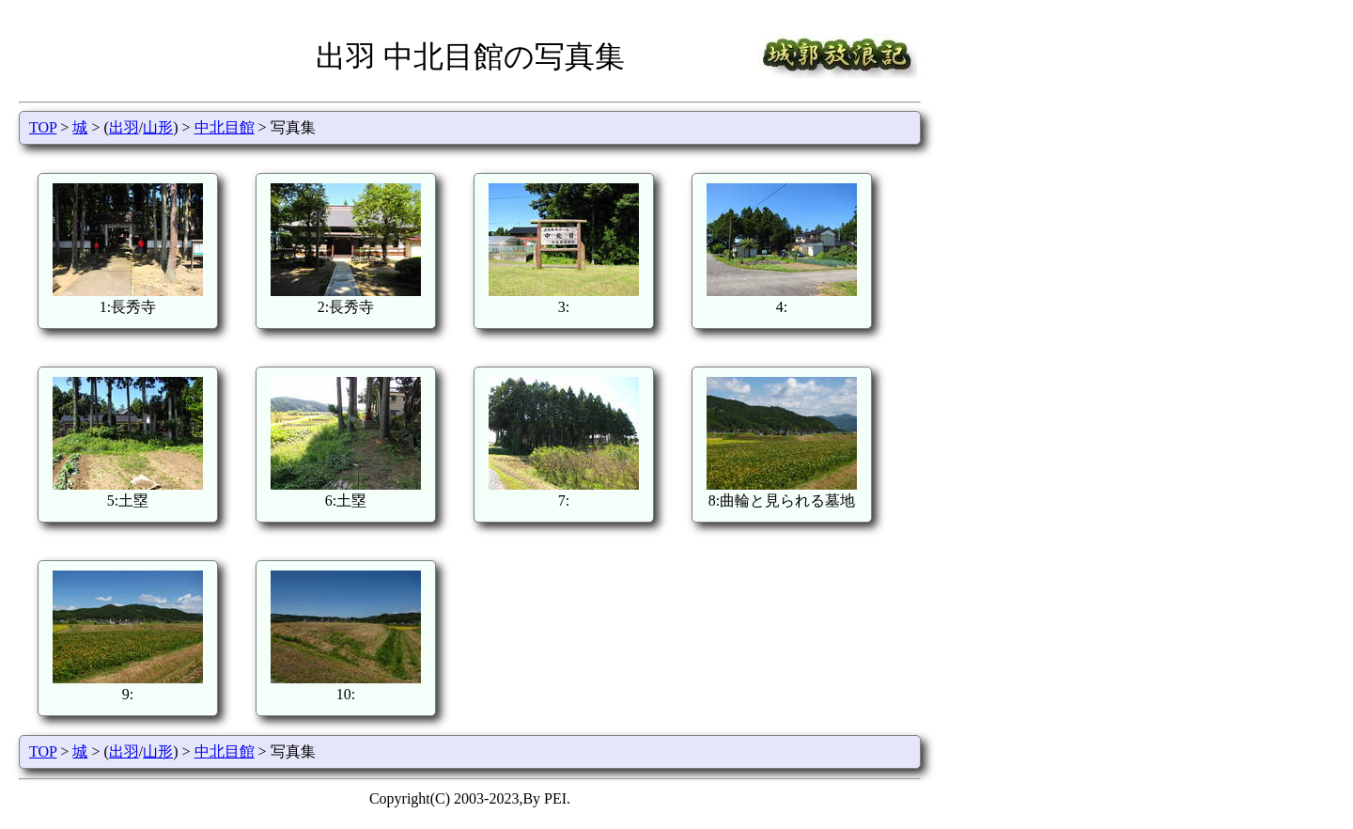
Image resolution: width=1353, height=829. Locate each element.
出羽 (124, 127)
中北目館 (224, 127)
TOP (42, 127)
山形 (158, 127)
